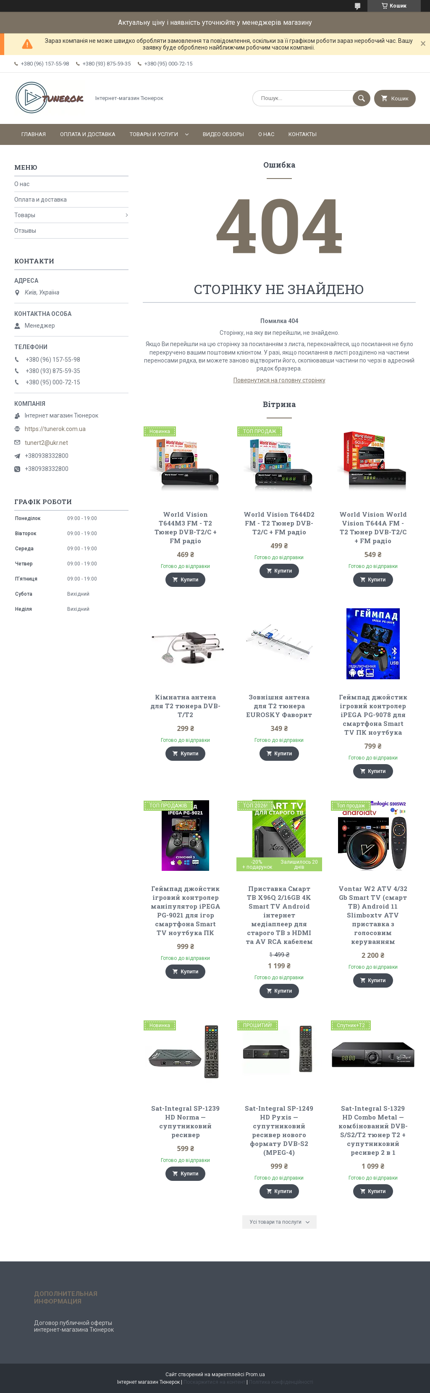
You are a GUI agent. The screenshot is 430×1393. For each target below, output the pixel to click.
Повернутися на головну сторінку (279, 380)
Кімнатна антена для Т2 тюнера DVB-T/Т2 (185, 706)
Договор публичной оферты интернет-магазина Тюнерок (74, 1326)
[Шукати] (361, 98)
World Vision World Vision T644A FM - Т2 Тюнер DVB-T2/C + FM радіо (373, 527)
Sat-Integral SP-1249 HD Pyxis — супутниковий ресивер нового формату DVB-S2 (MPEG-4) (279, 1130)
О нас (266, 134)
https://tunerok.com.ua (55, 429)
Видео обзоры (223, 134)
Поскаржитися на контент (214, 1382)
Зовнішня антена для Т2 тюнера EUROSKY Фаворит (279, 706)
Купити (189, 580)
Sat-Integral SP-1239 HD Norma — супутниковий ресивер (185, 1121)
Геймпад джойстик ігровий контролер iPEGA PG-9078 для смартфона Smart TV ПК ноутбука (373, 714)
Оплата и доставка (87, 134)
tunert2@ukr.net (46, 442)
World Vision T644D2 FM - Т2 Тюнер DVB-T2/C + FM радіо (279, 523)
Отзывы (25, 230)
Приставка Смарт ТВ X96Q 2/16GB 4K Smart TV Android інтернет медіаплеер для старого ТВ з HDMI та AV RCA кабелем (279, 915)
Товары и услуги (154, 134)
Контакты (302, 134)
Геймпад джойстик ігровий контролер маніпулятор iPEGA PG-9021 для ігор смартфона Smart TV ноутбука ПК (185, 910)
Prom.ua (255, 1374)
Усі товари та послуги (275, 1222)
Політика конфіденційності (281, 1382)
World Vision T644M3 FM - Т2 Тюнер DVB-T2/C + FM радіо (186, 527)
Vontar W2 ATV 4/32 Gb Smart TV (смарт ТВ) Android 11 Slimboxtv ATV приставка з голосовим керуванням (372, 915)
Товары (24, 215)
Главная (33, 134)
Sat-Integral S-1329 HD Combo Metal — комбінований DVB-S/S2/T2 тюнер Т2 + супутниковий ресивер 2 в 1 (373, 1130)
